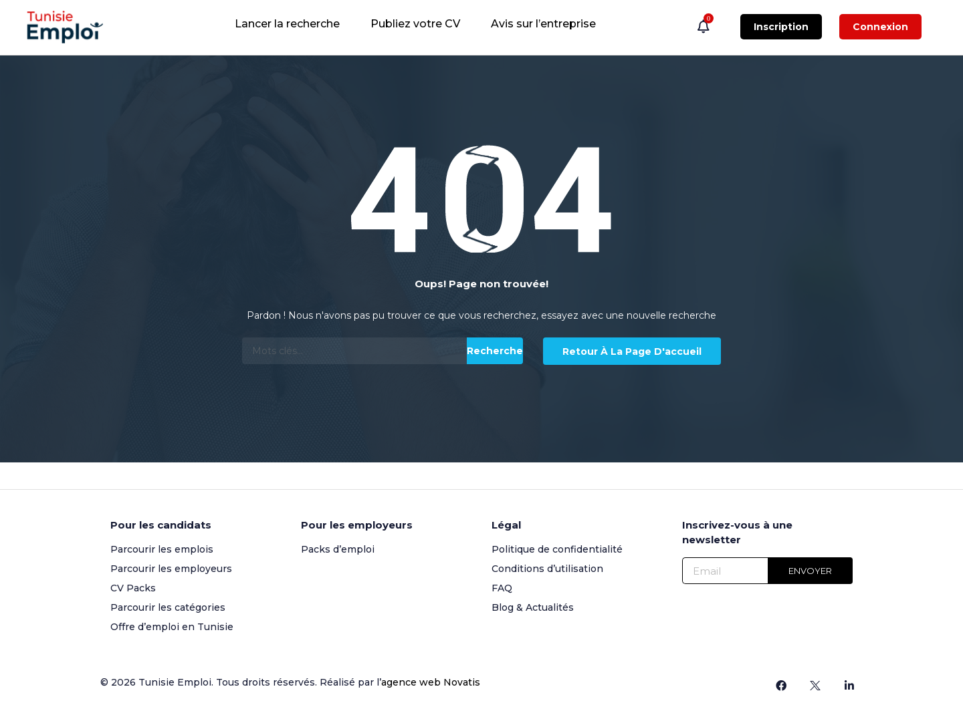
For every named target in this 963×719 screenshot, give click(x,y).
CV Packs (133, 588)
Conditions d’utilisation (547, 569)
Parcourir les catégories (167, 607)
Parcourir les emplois (161, 549)
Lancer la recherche (287, 23)
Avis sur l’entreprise (543, 23)
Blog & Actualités (533, 607)
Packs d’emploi (337, 549)
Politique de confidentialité (557, 549)
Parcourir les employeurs (171, 569)
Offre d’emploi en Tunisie (171, 627)
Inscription (781, 27)
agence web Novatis (430, 682)
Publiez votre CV (415, 23)
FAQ (502, 588)
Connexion (880, 27)
